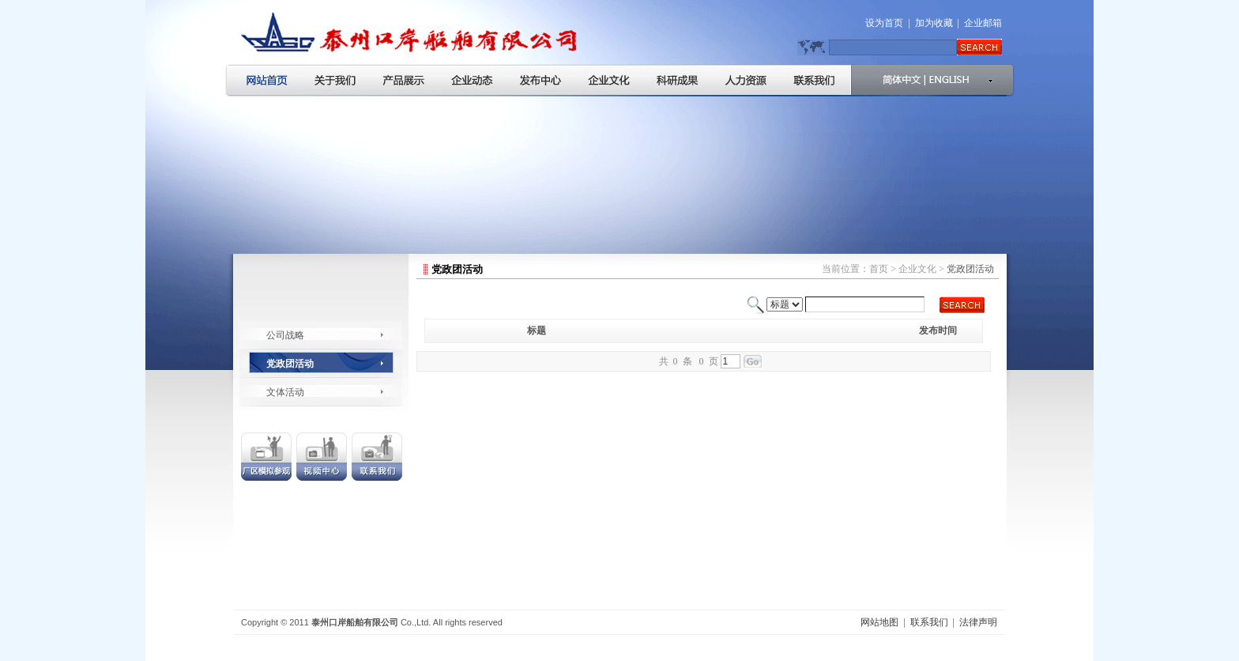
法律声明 (978, 622)
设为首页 (884, 22)
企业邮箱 (983, 22)
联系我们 (929, 622)
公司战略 (285, 335)
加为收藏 (934, 22)
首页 (878, 268)
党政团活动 (290, 363)
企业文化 (917, 268)
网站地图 (879, 622)
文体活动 (285, 392)
